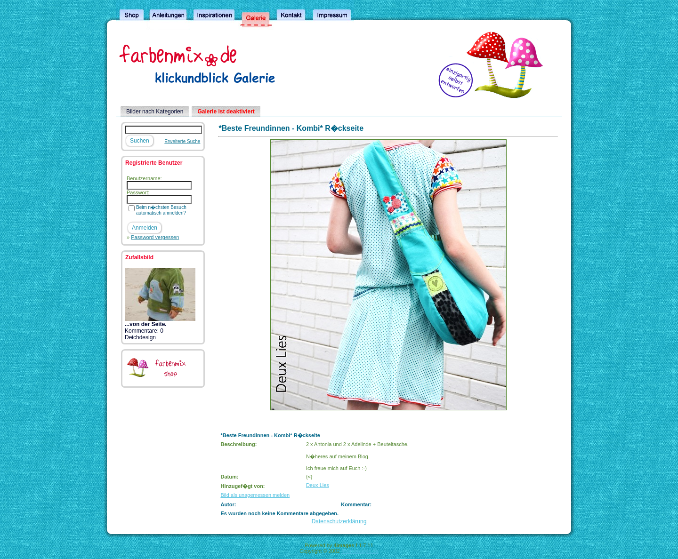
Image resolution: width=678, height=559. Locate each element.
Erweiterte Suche (182, 141)
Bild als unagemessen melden (255, 495)
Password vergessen (155, 237)
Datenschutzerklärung (339, 521)
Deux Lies (317, 485)
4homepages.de (360, 551)
